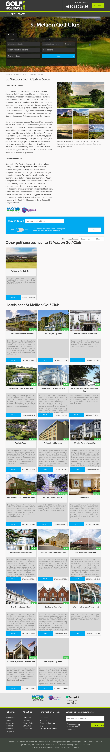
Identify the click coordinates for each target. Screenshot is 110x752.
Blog (41, 725)
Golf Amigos (27, 725)
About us (43, 720)
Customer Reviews (47, 722)
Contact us (44, 717)
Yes (26, 229)
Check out (46, 39)
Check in (10, 39)
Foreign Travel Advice (48, 728)
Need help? (98, 5)
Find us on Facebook (10, 723)
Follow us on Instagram (11, 729)
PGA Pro (22, 14)
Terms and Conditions (27, 718)
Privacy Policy (28, 722)
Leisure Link (27, 728)
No (12, 229)
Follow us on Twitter (11, 718)
